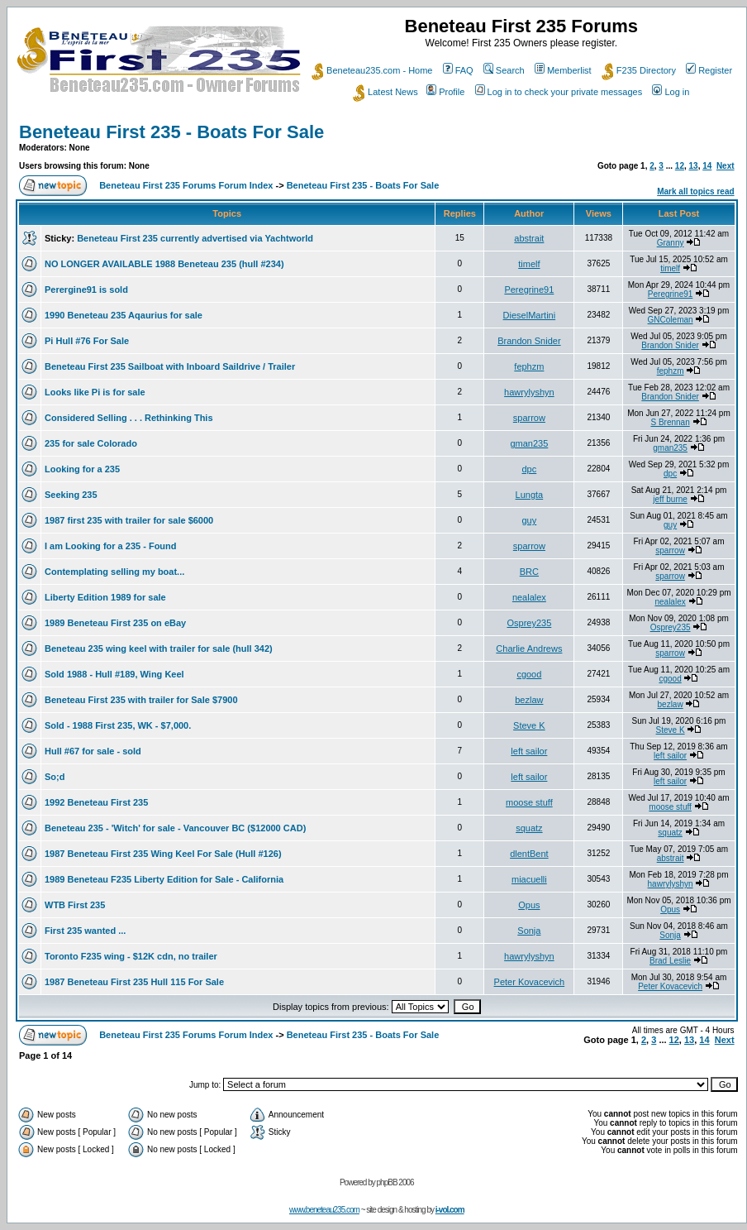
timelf (529, 264)
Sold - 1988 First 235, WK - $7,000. (118, 725)
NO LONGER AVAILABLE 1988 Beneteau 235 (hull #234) (164, 264)
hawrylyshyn (529, 392)
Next (725, 165)
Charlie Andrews (529, 648)
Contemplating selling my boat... (114, 572)
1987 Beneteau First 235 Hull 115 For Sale (134, 982)
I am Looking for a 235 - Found (111, 546)
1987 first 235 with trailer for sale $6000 (129, 520)
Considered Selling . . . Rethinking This (129, 418)
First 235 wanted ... (85, 931)
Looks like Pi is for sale (95, 392)
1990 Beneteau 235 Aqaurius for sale (123, 315)
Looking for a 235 (82, 469)
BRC (529, 572)
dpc (529, 469)
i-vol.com (449, 1209)
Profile (445, 92)
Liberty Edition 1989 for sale (105, 597)
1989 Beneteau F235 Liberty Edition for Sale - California (164, 879)
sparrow (529, 418)
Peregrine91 (529, 289)
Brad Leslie (670, 960)
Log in (670, 92)
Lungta (530, 495)
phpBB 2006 (395, 1182)
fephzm (529, 366)
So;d (54, 777)
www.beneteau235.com (324, 1209)
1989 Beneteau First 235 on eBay (115, 623)
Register (709, 70)
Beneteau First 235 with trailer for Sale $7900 (141, 700)
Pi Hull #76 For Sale (87, 341)
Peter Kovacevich (529, 982)
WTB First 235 (75, 905)
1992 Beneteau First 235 (96, 802)
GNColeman (670, 319)
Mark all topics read (695, 191)
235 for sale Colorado (91, 443)
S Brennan (669, 422)
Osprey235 (529, 623)
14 (706, 165)
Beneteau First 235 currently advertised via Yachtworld (195, 238)
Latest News (385, 92)
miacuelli (529, 879)
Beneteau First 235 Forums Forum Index (186, 185)
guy (529, 520)
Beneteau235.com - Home (372, 70)
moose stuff (529, 802)
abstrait (529, 238)
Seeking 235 (71, 495)
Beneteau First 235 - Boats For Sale (171, 132)
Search (504, 70)
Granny (670, 242)
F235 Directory (639, 70)
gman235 (529, 443)
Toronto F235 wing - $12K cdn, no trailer (131, 956)
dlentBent (529, 854)
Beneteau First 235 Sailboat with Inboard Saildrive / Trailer (170, 366)
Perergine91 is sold (86, 289)
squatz (529, 828)
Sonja (528, 931)
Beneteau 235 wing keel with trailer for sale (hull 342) (159, 648)
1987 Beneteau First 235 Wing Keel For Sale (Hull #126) (163, 854)
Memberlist (563, 70)
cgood (528, 674)
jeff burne (670, 499)
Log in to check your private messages (559, 92)
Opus (529, 905)
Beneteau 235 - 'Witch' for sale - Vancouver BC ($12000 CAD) (175, 828)
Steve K (529, 725)
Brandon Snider (528, 341)
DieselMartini (529, 315)
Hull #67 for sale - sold (93, 751)
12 (679, 165)
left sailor (529, 751)
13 (693, 165)
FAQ (458, 70)
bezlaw (529, 700)
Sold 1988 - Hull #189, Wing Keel (114, 674)
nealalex (529, 597)
